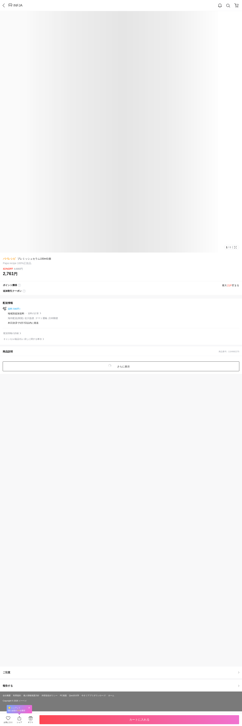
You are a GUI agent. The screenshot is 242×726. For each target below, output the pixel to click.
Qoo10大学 (74, 695)
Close (29, 707)
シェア (19, 722)
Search (228, 6)
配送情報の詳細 (11, 333)
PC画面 (63, 695)
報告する (121, 685)
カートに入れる (139, 719)
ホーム (111, 695)
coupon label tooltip (24, 291)
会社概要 (7, 695)
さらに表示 (123, 366)
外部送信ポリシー (50, 695)
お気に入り (8, 722)
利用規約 (17, 695)
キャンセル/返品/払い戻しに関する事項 (22, 339)
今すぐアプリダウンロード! (93, 695)
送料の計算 (33, 313)
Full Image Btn (235, 247)
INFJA (17, 5)
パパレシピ (9, 258)
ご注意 (121, 672)
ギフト (30, 722)
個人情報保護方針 (31, 695)
